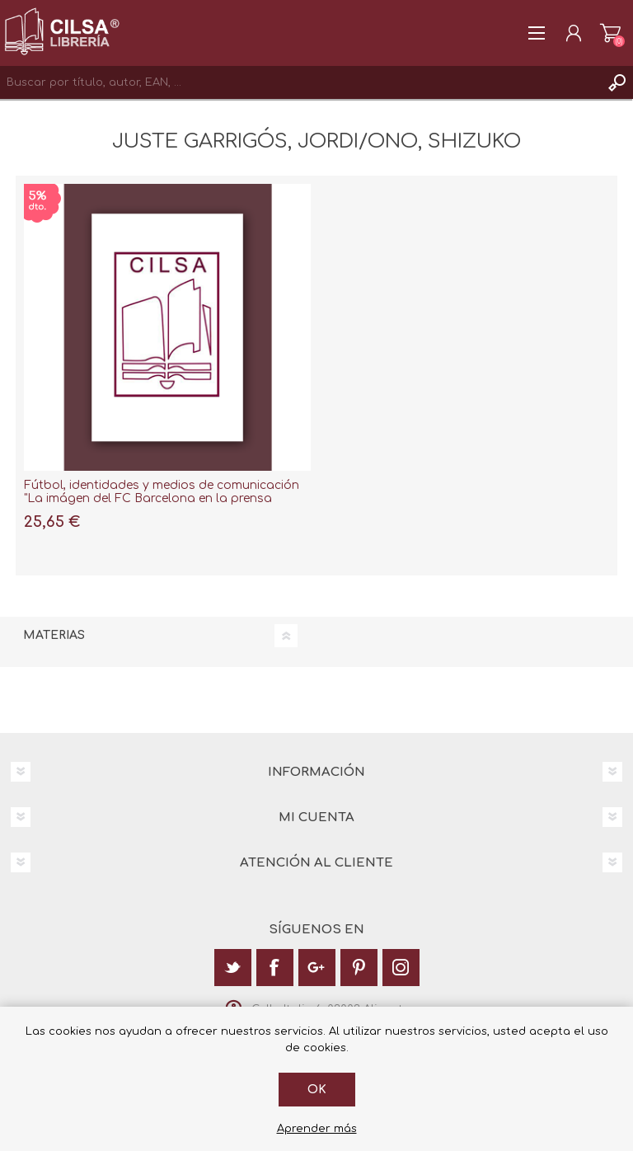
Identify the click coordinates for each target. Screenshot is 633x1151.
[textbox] (300, 82)
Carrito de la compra (610, 33)
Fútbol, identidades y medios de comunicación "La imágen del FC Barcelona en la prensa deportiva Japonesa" (161, 499)
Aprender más (317, 1129)
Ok (316, 1089)
